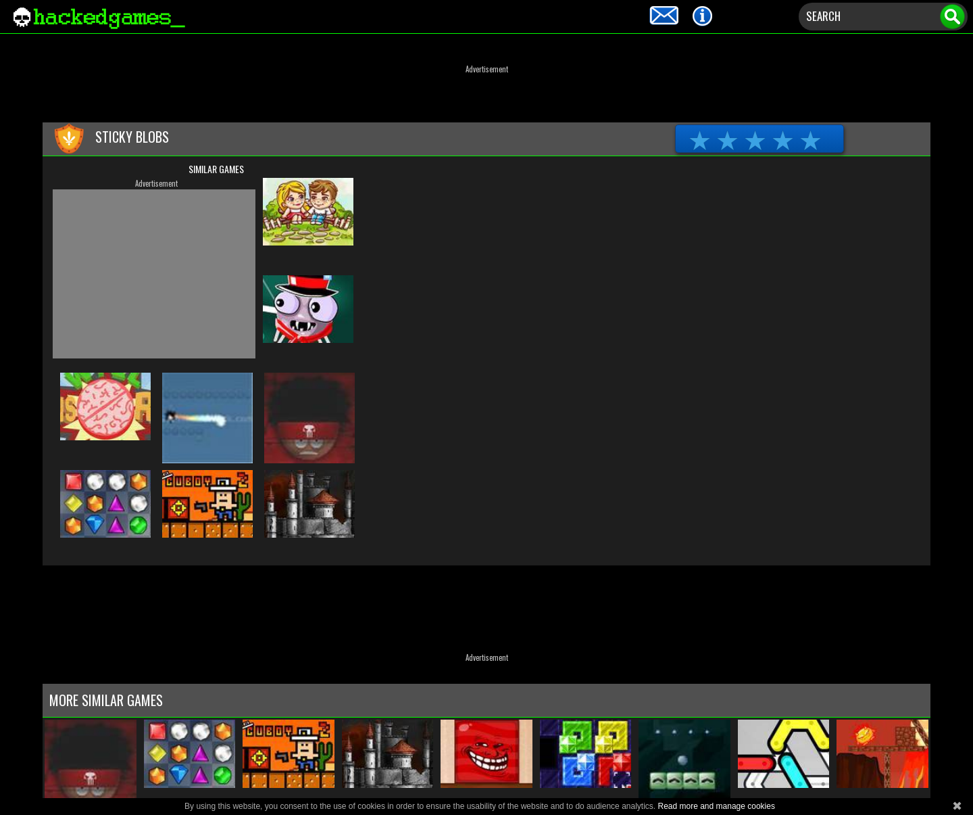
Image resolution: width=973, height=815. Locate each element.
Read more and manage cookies (715, 806)
